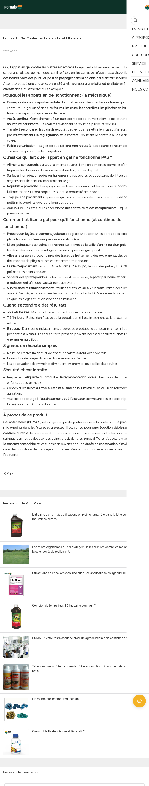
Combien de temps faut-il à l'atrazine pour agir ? (64, 605)
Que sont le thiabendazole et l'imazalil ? (58, 731)
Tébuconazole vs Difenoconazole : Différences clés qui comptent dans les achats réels (86, 669)
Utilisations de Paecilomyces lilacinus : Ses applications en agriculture (79, 573)
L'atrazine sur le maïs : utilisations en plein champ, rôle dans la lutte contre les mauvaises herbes (84, 517)
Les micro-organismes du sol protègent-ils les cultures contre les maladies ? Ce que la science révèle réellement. (88, 549)
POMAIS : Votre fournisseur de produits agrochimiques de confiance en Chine (83, 638)
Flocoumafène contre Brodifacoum (55, 699)
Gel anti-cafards (14, 422)
